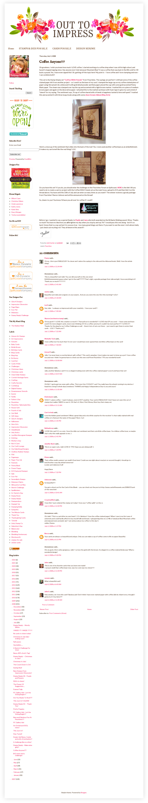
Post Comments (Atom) (57, 613)
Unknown (48, 480)
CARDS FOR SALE (61, 48)
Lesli (46, 305)
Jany (86, 220)
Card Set (14, 361)
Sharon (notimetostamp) (54, 318)
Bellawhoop (49, 428)
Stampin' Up (15, 504)
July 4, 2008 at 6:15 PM (53, 540)
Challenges (15, 366)
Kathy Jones (15, 207)
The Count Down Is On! (22, 665)
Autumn (14, 342)
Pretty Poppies (18, 709)
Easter (13, 394)
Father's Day (15, 399)
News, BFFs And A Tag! (21, 653)
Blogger (83, 793)
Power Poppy (16, 468)
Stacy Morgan (16, 212)
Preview (12, 159)
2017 (14, 575)
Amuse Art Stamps (18, 336)
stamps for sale (16, 540)
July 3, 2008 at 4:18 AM (53, 298)
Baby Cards (15, 344)
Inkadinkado (15, 430)
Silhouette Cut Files (18, 485)
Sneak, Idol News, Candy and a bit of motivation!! (22, 738)
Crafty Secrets (16, 383)
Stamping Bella (16, 507)
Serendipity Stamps (18, 479)
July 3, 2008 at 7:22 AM (53, 331)
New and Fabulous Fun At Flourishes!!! (22, 718)
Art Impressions (17, 339)
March (16, 769)
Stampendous (16, 501)
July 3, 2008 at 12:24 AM (53, 266)
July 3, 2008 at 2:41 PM (53, 436)
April (15, 766)
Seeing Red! (17, 668)
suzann (47, 578)
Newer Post (44, 609)
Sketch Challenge (17, 487)
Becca (47, 533)
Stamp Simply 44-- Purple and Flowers (22, 677)
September (18, 616)
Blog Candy (15, 353)
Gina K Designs (16, 302)
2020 (14, 566)
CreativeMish (50, 500)
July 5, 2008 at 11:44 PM (53, 571)
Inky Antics (15, 432)
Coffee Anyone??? (19, 750)
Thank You (15, 515)
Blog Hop (14, 355)
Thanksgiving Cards (18, 518)
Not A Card (15, 443)
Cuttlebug (15, 386)
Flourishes (48, 246)
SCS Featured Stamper (19, 471)
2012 (14, 591)
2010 (14, 598)
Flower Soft (15, 408)
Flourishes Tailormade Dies (21, 405)
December (18, 607)
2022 (14, 560)
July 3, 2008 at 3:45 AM (53, 284)
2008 (14, 604)
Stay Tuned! (17, 734)
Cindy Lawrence (17, 204)
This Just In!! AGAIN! (21, 701)
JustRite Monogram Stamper (21, 435)
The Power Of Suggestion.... (19, 685)
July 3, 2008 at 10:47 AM (53, 374)
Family (13, 397)
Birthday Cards (16, 350)
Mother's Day (16, 441)
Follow (11, 83)
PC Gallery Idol (18, 722)
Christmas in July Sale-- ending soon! (21, 638)
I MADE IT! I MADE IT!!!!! (22, 630)
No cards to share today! (22, 633)
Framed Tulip (18, 689)
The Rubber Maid (17, 326)
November (18, 610)
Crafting (14, 380)
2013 (14, 588)
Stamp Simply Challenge (20, 315)
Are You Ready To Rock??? (22, 698)
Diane (47, 457)
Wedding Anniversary (19, 534)
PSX (12, 454)
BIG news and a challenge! (19, 754)
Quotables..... (18, 645)
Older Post (134, 609)
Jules (46, 562)
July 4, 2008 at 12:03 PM (53, 506)
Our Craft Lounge (17, 446)
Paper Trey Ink (16, 460)
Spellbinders (15, 490)
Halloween (15, 421)
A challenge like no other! (22, 742)
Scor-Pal (14, 310)
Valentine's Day (16, 526)
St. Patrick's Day (17, 493)
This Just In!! (18, 731)
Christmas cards (17, 372)
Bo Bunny (14, 358)
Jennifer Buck (50, 444)
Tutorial (14, 521)
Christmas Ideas (17, 369)
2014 (14, 585)
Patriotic (14, 463)
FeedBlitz (28, 159)
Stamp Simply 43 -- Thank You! (22, 705)
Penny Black (15, 465)
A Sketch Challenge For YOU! (21, 649)
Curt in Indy (49, 412)
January (17, 775)
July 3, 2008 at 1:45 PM (53, 421)
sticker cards (16, 543)
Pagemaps (15, 457)
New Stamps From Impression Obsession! (22, 672)
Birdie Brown (16, 347)
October (17, 613)
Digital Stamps (16, 388)
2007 (14, 779)
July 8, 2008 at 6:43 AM (53, 584)
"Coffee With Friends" (73, 80)
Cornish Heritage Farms (19, 377)
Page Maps (15, 307)
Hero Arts (14, 424)
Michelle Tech (50, 339)
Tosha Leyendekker (18, 215)
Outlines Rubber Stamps (20, 452)
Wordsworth (16, 537)
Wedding (14, 532)
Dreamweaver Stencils (19, 391)
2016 (14, 579)
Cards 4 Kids (15, 364)
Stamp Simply (16, 499)
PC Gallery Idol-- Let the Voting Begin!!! (22, 694)
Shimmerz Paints (17, 482)
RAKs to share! (18, 681)
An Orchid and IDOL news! (20, 726)
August (16, 619)
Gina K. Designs (17, 419)
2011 (14, 594)
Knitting (14, 438)
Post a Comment (48, 605)
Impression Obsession (19, 304)
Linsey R (48, 352)
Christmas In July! (19, 661)
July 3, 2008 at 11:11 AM (53, 405)
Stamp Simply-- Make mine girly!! (22, 746)
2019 (14, 569)
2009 (14, 601)
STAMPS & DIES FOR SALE (33, 48)
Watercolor (15, 529)
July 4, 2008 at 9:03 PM (53, 555)
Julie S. (47, 591)
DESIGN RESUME (85, 48)
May (15, 763)
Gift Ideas (15, 416)
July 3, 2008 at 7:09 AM (53, 311)
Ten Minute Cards (17, 512)
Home (11, 48)
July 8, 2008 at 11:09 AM (53, 600)
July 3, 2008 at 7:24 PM (53, 450)
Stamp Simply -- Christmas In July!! (22, 657)
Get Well (14, 413)
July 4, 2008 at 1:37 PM (53, 526)
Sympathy (14, 510)
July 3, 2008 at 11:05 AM (53, 389)
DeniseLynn (49, 397)
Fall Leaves (17, 642)
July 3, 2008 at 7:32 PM (53, 472)
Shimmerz (14, 313)
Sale (12, 474)
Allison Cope (15, 198)
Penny (47, 258)
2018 (14, 572)
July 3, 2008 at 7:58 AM (53, 345)
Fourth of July (16, 410)
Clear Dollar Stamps (18, 375)
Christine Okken (17, 201)
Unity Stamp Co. (17, 523)
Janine (47, 292)
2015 (14, 582)
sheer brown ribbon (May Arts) (97, 95)
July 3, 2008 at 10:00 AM (53, 360)
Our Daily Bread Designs (20, 449)
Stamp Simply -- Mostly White (21, 626)
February (17, 772)
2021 (14, 563)
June (15, 759)
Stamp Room (15, 496)
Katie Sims (15, 209)
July (15, 622)
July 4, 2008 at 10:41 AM (53, 493)
